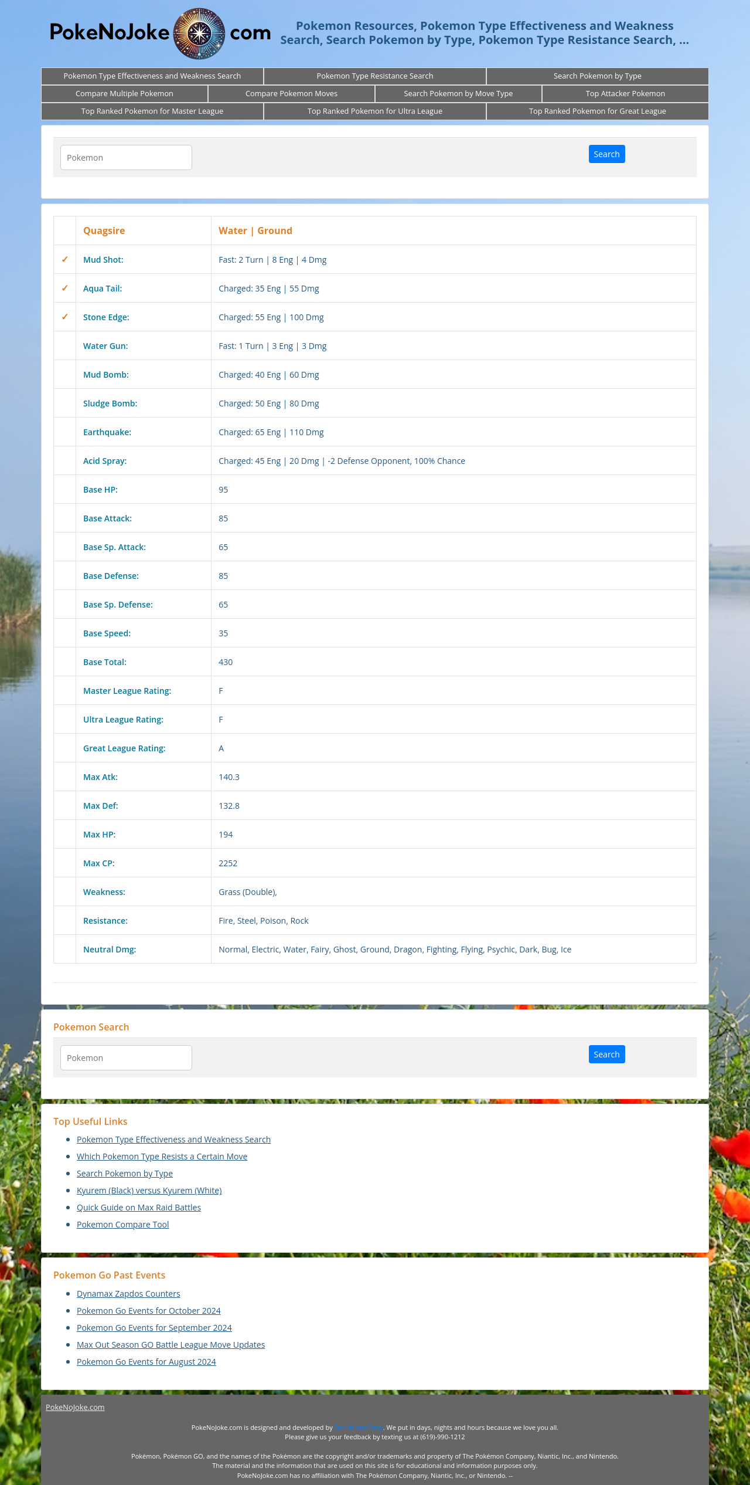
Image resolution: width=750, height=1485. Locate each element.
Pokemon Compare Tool (123, 1224)
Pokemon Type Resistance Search (374, 75)
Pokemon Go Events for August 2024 (146, 1361)
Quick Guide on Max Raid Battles (139, 1207)
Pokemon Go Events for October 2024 (149, 1310)
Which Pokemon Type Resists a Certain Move (162, 1156)
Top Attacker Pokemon (626, 93)
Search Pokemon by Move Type (458, 93)
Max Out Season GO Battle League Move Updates (171, 1344)
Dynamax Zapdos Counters (128, 1293)
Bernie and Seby (359, 1427)
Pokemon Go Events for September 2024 (154, 1327)
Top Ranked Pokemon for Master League (152, 111)
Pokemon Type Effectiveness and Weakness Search (152, 75)
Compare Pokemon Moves (292, 93)
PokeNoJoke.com (75, 1407)
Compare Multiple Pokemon (124, 93)
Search (607, 154)
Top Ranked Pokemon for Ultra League (375, 111)
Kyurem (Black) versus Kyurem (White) (149, 1190)
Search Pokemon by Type (598, 75)
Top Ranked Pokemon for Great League (597, 111)
